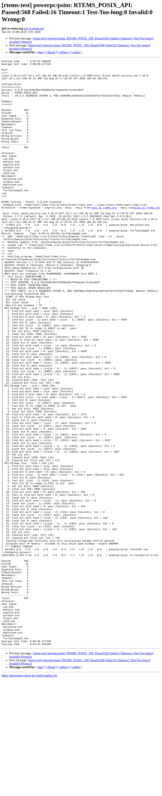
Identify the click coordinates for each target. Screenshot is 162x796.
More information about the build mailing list (29, 792)
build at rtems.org (146, 237)
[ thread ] (51, 52)
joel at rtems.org (34, 28)
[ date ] (40, 52)
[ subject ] (64, 52)
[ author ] (76, 52)
